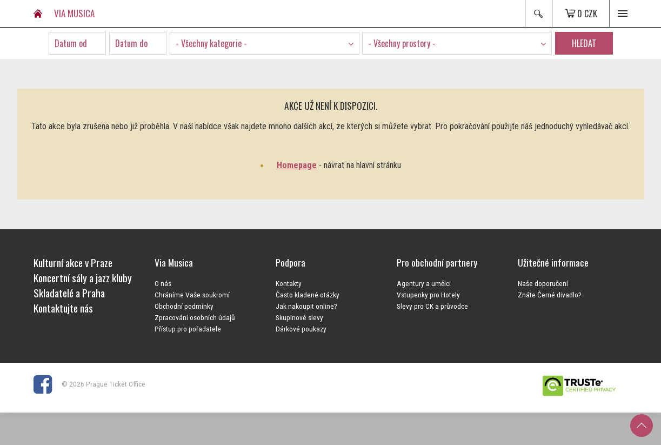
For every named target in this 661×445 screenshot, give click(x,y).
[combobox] (264, 43)
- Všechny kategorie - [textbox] (211, 43)
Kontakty (289, 283)
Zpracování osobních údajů (195, 317)
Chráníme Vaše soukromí (192, 294)
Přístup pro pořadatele (188, 328)
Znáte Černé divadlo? (550, 294)
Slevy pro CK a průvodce (432, 306)
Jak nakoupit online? (306, 306)
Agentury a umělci (424, 283)
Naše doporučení (543, 283)
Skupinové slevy (299, 317)
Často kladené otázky (307, 294)
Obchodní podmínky (184, 306)
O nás (163, 283)
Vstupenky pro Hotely (428, 294)
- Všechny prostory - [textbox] (402, 43)
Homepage (297, 165)
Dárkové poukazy (301, 328)
